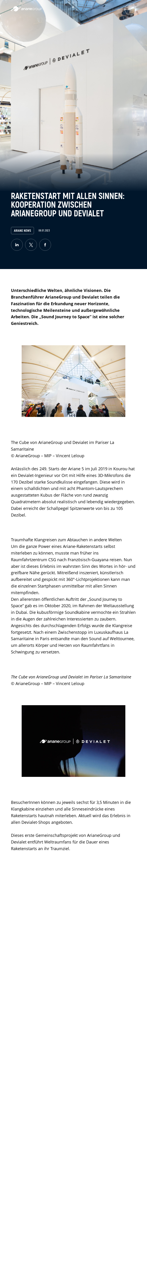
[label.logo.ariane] (26, 10)
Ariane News (22, 231)
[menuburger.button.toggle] (130, 9)
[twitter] (31, 245)
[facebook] (45, 245)
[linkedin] (17, 245)
